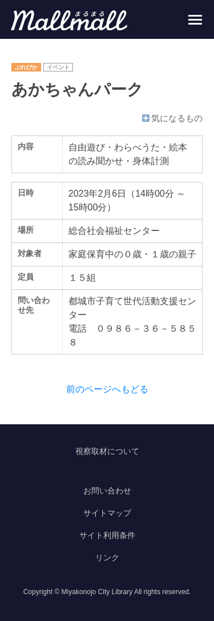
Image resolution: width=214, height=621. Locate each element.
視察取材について (107, 451)
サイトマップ (107, 513)
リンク (107, 557)
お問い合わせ (107, 490)
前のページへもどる (107, 389)
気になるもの (171, 118)
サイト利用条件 (107, 535)
